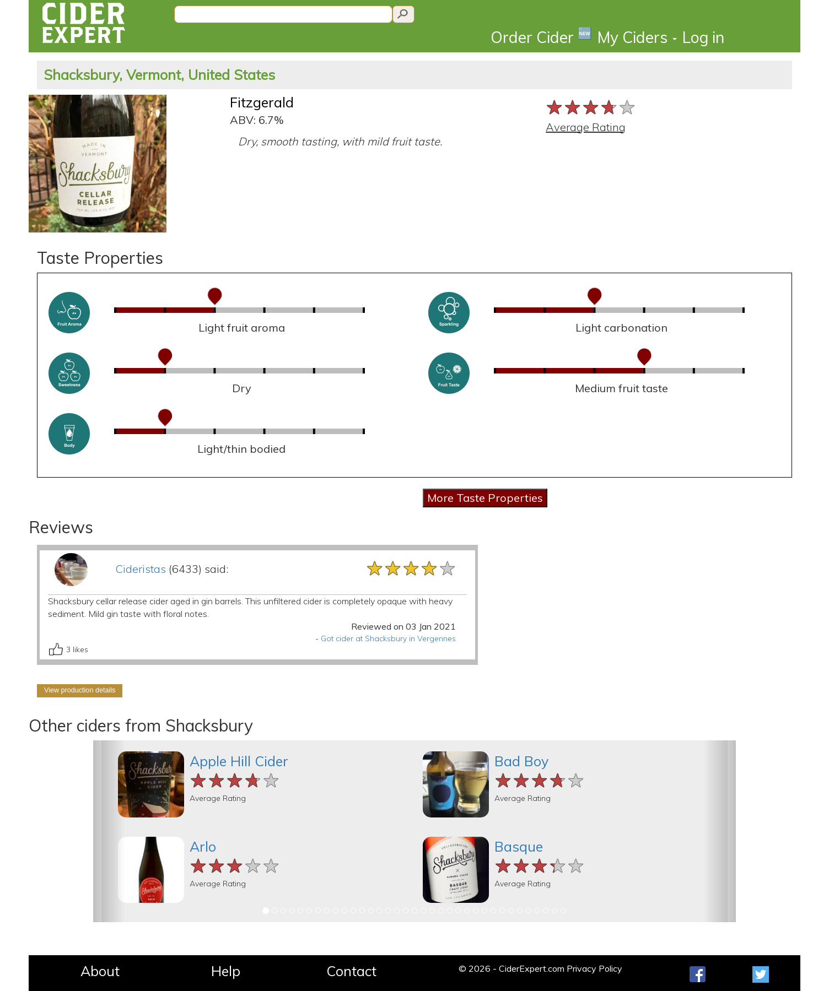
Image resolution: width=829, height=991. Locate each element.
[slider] (591, 107)
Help (225, 970)
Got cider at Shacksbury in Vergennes (388, 638)
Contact (351, 970)
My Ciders (637, 37)
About (100, 970)
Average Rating (586, 127)
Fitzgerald (262, 102)
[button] (109, 831)
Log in (703, 37)
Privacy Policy (594, 968)
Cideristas (140, 569)
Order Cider (541, 36)
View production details (79, 690)
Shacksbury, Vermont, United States (159, 74)
